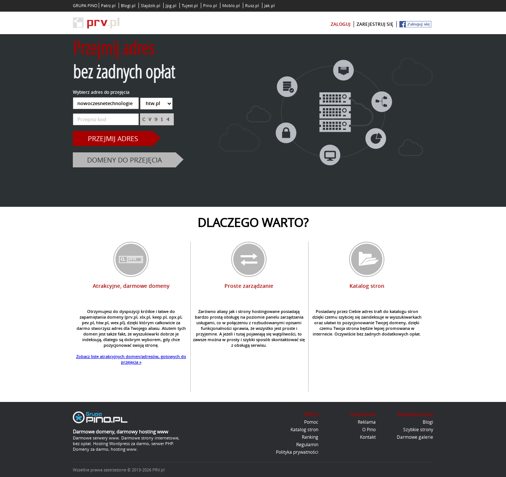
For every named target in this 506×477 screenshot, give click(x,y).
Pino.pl (210, 5)
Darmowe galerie (415, 437)
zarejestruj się (375, 24)
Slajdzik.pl (150, 5)
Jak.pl (269, 5)
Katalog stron (304, 429)
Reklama (367, 422)
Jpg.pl (171, 5)
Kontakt (368, 437)
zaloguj (341, 24)
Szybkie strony (418, 429)
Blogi (428, 422)
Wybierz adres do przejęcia (101, 92)
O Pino (369, 429)
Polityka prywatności (297, 452)
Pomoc (311, 422)
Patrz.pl (108, 5)
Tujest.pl (190, 5)
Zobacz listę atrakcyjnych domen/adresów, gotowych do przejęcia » (131, 359)
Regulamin (307, 444)
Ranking (310, 437)
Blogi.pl (128, 5)
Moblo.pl (231, 5)
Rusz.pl (252, 5)
